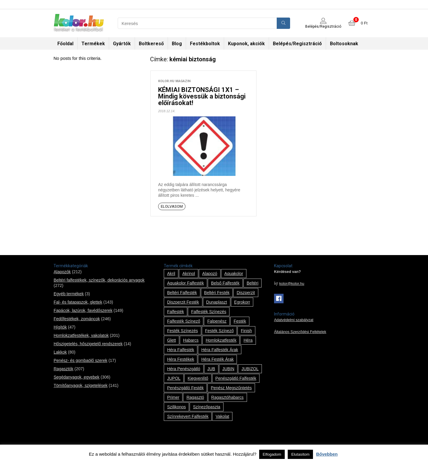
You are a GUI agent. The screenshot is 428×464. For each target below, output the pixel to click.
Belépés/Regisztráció (297, 43)
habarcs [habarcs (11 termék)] (191, 340)
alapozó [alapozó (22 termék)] (209, 273)
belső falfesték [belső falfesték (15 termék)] (225, 283)
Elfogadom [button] (272, 454)
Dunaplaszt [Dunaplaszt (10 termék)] (216, 302)
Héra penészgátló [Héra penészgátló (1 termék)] (183, 368)
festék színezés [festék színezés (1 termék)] (182, 330)
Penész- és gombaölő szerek (80, 360)
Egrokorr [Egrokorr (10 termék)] (242, 302)
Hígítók (60, 327)
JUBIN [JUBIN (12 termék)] (228, 368)
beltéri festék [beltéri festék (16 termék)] (217, 292)
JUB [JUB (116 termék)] (211, 368)
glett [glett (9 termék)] (171, 340)
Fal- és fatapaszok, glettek (78, 302)
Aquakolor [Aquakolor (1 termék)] (233, 273)
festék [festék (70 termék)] (240, 321)
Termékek (93, 43)
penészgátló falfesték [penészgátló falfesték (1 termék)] (236, 378)
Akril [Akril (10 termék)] (171, 273)
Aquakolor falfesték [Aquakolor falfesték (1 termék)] (185, 283)
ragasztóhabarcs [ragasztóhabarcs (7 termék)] (227, 397)
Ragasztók (63, 368)
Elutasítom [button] (300, 454)
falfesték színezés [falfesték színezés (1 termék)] (208, 311)
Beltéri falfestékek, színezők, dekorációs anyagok (99, 280)
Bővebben (327, 454)
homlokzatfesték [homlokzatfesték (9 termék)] (221, 340)
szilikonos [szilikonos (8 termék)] (176, 406)
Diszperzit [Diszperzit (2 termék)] (246, 292)
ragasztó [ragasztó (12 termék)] (195, 397)
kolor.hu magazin (174, 81)
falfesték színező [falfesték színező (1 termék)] (183, 321)
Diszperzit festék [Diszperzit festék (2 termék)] (183, 302)
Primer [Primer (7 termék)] (173, 397)
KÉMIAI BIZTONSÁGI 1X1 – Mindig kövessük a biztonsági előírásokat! (202, 96)
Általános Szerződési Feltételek (300, 332)
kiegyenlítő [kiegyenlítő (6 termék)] (198, 378)
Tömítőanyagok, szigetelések (80, 385)
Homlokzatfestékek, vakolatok (81, 335)
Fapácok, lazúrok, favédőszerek (83, 310)
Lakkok (60, 352)
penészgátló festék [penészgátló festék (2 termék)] (185, 387)
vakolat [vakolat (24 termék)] (222, 416)
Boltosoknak (344, 43)
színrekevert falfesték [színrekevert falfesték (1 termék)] (187, 416)
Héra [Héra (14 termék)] (247, 340)
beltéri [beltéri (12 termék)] (253, 283)
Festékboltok (205, 43)
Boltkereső (151, 43)
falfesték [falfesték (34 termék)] (175, 311)
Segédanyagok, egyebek (76, 377)
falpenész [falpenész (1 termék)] (216, 321)
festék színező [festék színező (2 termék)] (219, 330)
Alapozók (62, 271)
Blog (177, 43)
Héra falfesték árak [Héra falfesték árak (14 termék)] (219, 349)
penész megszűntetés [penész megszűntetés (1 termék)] (231, 387)
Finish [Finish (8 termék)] (246, 330)
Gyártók (122, 43)
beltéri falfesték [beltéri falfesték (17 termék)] (182, 292)
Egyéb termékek (69, 293)
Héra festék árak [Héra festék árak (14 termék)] (217, 359)
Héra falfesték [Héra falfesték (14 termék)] (180, 349)
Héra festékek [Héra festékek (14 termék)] (180, 359)
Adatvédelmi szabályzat (293, 320)
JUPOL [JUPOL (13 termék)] (173, 378)
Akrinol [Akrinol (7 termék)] (188, 273)
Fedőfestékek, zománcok (77, 318)
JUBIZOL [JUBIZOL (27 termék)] (250, 368)
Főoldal (65, 43)
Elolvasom (172, 206)
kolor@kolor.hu (291, 284)
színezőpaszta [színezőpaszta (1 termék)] (206, 406)
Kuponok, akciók (246, 43)
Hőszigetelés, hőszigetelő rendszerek (88, 343)
